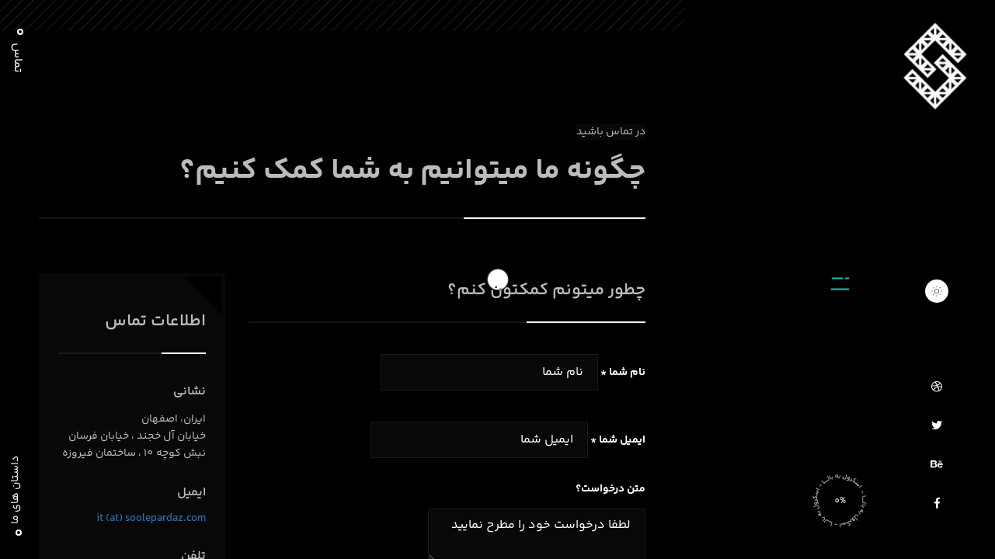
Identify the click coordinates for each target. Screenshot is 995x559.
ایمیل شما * (617, 440)
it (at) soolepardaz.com (151, 518)
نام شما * (622, 372)
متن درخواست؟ (610, 489)
